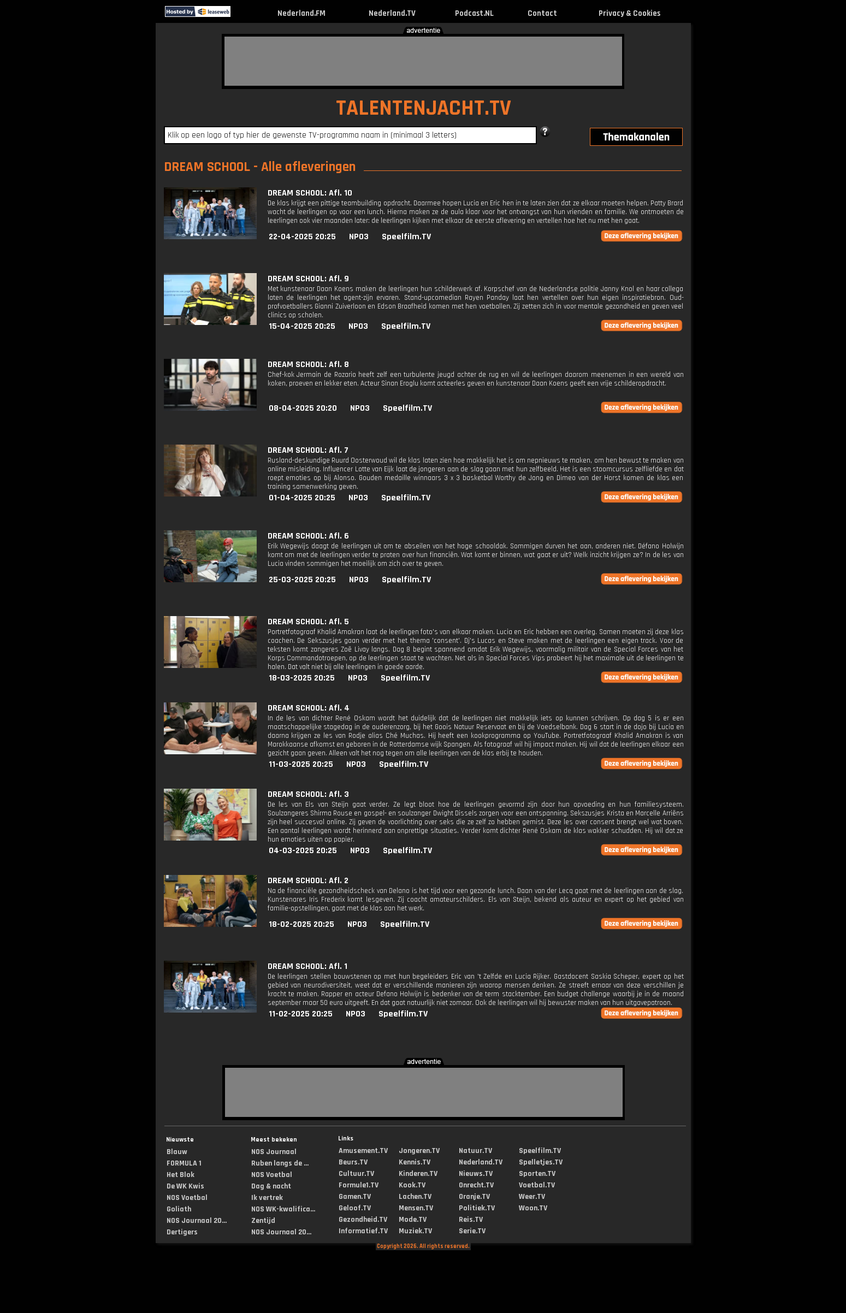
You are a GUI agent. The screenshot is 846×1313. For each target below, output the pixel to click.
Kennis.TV (414, 1162)
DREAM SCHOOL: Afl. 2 (308, 880)
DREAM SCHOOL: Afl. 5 (308, 622)
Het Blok (180, 1175)
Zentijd (263, 1221)
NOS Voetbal (187, 1198)
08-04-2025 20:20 (303, 408)
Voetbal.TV (537, 1185)
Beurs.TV (353, 1162)
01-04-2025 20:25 (302, 498)
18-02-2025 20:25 (301, 924)
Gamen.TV (355, 1197)
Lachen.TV (415, 1197)
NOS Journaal (274, 1152)
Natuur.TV (475, 1151)
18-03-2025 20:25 (302, 678)
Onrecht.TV (476, 1185)
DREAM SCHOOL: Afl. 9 (308, 279)
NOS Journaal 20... (197, 1221)
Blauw (177, 1152)
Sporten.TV (537, 1174)
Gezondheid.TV (363, 1220)
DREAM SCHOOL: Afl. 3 (308, 794)
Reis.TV (471, 1220)
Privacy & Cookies (629, 13)
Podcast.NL (474, 13)
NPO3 (359, 237)
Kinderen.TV (418, 1174)
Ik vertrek (267, 1198)
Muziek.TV (415, 1231)
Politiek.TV (477, 1208)
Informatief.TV (363, 1231)
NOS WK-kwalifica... (283, 1209)
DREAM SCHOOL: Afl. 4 (309, 708)
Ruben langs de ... (280, 1163)
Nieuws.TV (476, 1174)
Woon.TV (533, 1208)
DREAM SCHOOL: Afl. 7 (308, 450)
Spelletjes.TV (541, 1162)
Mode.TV (413, 1220)
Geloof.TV (355, 1208)
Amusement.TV (363, 1151)
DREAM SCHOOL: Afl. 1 (307, 966)
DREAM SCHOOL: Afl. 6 (308, 536)
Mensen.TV (416, 1208)
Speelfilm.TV (406, 237)
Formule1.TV (358, 1185)
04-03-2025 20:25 (303, 850)
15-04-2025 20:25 (302, 326)
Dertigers (182, 1232)
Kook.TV (412, 1185)
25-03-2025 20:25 (302, 579)
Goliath (179, 1209)
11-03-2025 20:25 (301, 764)
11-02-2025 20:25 (301, 1014)
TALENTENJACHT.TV (423, 108)
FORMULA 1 (184, 1163)
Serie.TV (472, 1231)
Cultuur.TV (356, 1174)
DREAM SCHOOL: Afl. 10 (310, 193)
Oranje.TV (474, 1197)
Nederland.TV (392, 13)
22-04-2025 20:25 (302, 237)
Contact (542, 13)
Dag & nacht (271, 1186)
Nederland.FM (301, 13)
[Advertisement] (423, 61)
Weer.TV (532, 1197)
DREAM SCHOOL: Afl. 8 (308, 364)
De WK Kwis (185, 1186)
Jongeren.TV (419, 1151)
